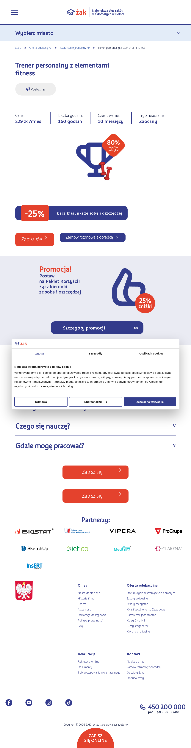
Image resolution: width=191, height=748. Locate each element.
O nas (82, 585)
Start (18, 47)
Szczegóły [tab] (95, 353)
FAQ (80, 625)
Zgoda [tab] (39, 353)
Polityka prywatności (90, 620)
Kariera (82, 603)
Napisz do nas (135, 661)
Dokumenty (85, 667)
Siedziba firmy (135, 678)
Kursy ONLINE (136, 620)
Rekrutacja (87, 654)
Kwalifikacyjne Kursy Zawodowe (146, 609)
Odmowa (41, 401)
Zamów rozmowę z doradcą (144, 667)
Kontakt (133, 654)
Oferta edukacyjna (40, 47)
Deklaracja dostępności (92, 614)
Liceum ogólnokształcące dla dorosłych (151, 592)
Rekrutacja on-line (88, 661)
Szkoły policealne (137, 598)
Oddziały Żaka (135, 672)
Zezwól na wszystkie (150, 401)
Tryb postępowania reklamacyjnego (99, 672)
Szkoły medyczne (137, 603)
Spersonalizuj (95, 401)
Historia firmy (86, 598)
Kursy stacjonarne (137, 625)
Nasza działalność (89, 592)
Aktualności (84, 609)
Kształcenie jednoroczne (75, 47)
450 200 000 (167, 706)
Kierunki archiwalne (138, 631)
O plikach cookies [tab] (151, 353)
